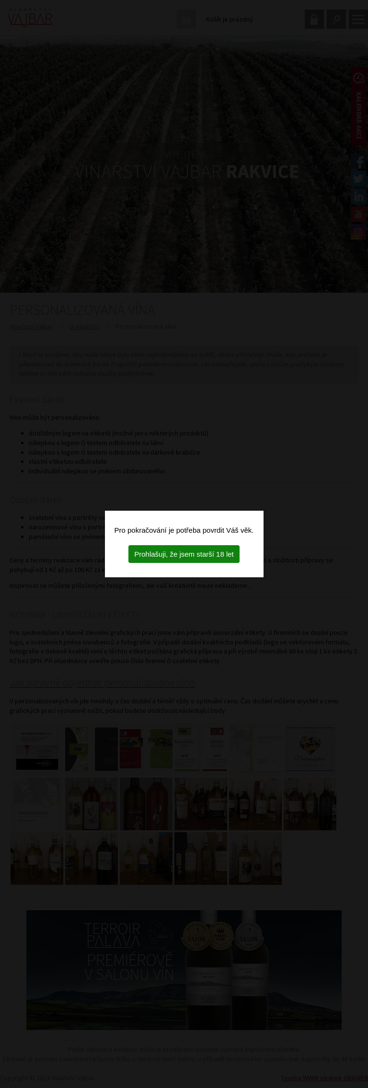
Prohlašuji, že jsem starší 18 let (184, 554)
